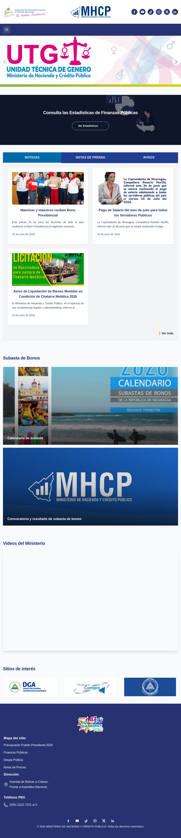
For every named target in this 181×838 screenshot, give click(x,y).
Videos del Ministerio (24, 543)
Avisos (149, 157)
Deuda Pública (13, 759)
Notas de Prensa (90, 157)
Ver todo (166, 333)
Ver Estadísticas (90, 126)
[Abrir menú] (6, 29)
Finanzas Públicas (16, 752)
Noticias (32, 157)
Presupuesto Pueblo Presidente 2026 (28, 745)
